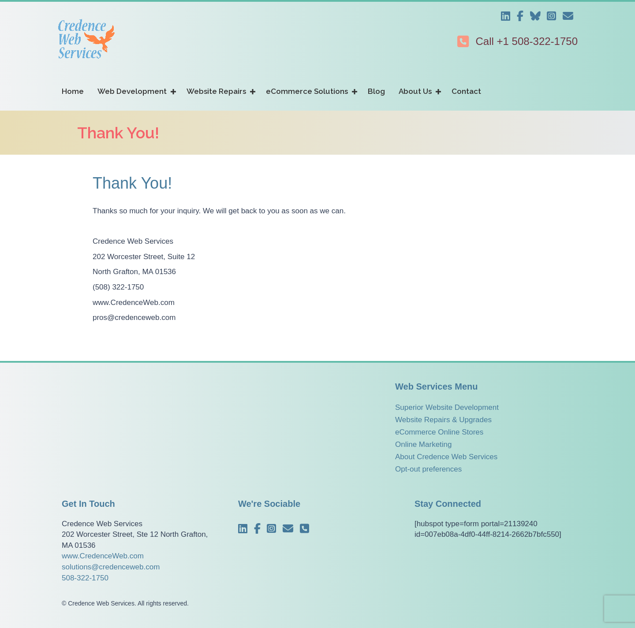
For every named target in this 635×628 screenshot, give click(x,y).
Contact (466, 91)
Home (73, 91)
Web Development (132, 91)
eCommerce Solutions (307, 91)
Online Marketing (423, 444)
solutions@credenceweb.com (111, 567)
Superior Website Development (447, 407)
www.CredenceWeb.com (103, 556)
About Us (415, 91)
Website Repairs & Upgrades (443, 420)
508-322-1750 (85, 578)
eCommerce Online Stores (439, 432)
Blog (376, 91)
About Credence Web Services (446, 457)
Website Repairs (216, 91)
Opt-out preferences (428, 469)
